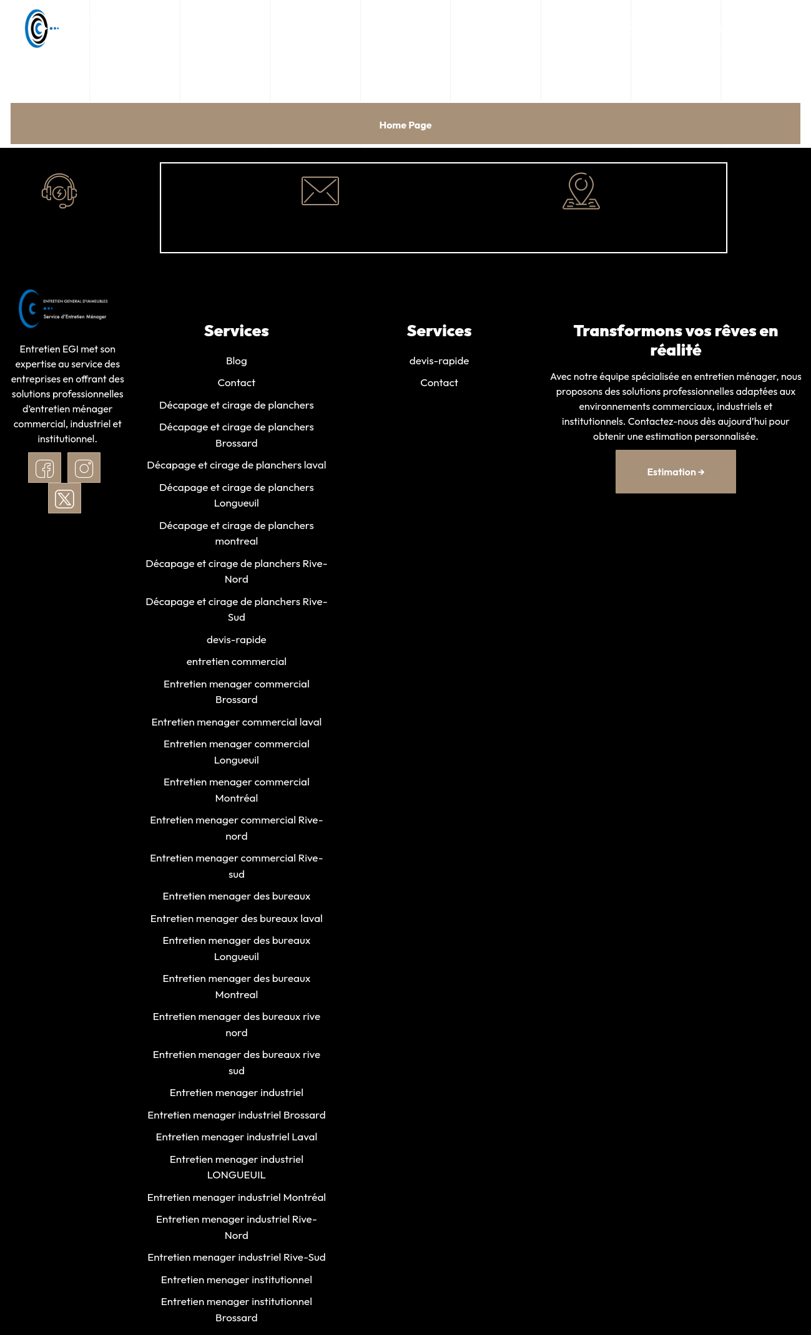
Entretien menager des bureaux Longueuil (236, 949)
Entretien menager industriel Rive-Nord (236, 1230)
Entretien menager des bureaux (236, 897)
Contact (237, 382)
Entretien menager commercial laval (236, 722)
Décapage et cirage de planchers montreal (236, 533)
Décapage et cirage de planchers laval (236, 465)
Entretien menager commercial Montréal (237, 791)
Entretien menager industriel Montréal (236, 1199)
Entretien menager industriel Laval (236, 1138)
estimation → (675, 471)
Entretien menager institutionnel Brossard (236, 1312)
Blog (236, 360)
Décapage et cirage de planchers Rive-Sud (236, 609)
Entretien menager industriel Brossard (236, 1117)
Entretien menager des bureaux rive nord (236, 1026)
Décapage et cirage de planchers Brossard (236, 435)
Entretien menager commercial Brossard (237, 692)
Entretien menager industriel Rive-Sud (236, 1259)
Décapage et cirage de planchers (236, 404)
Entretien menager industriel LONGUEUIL (236, 1169)
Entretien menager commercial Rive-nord (236, 829)
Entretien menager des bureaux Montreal (236, 988)
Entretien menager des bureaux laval (236, 919)
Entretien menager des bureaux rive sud (236, 1064)
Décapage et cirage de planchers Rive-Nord (236, 571)
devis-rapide (237, 639)
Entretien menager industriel (236, 1094)
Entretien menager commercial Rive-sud (236, 867)
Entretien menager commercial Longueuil (237, 752)
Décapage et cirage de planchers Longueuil (236, 495)
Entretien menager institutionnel (236, 1282)
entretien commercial (237, 662)
